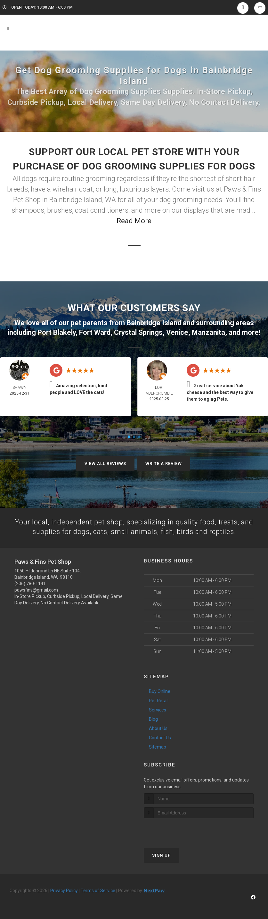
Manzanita (208, 332)
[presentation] (178, 830)
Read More (134, 221)
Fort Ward (94, 332)
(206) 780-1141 (30, 583)
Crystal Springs (138, 332)
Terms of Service (98, 890)
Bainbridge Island (153, 322)
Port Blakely (56, 332)
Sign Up (161, 854)
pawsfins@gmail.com (36, 589)
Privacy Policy (64, 890)
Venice (177, 332)
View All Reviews (105, 462)
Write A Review (163, 462)
